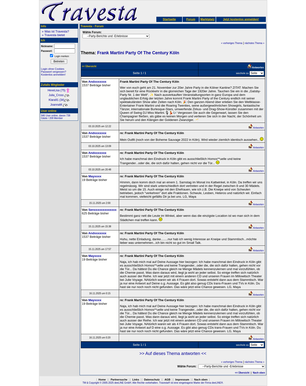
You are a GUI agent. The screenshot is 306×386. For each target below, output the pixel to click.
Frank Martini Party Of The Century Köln (138, 52)
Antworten (256, 127)
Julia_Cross (59, 95)
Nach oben (259, 372)
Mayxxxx (94, 176)
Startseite (169, 19)
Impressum (182, 379)
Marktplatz (207, 19)
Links (135, 379)
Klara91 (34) (59, 100)
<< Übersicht (242, 372)
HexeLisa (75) (59, 90)
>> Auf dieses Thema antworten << (172, 353)
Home (102, 379)
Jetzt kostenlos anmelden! (241, 19)
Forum (190, 19)
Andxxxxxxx (97, 81)
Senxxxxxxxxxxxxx (102, 210)
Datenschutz (151, 379)
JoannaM (59, 104)
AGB (167, 379)
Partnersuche (119, 379)
